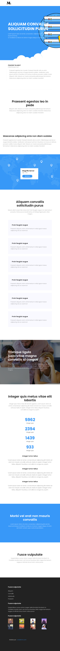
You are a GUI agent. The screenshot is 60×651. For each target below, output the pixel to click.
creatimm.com (21, 640)
